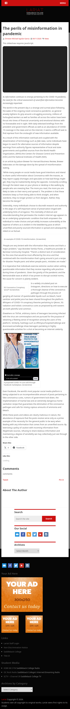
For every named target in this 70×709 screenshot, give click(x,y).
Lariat (4, 699)
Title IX (7, 655)
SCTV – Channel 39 (12, 676)
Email (17, 534)
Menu (63, 3)
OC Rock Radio (10, 672)
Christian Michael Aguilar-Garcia (17, 38)
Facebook (23, 534)
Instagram (46, 534)
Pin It (61, 479)
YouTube (40, 534)
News (47, 38)
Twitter (34, 534)
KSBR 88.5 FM (10, 668)
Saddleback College (12, 651)
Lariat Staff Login (11, 643)
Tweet (5, 479)
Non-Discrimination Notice (16, 647)
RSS (29, 534)
